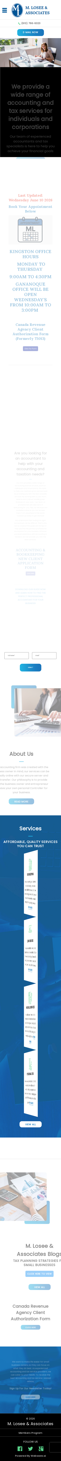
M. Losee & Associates (30, 1424)
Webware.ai (38, 1455)
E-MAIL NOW (30, 32)
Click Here (30, 1326)
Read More (16, 801)
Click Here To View (44, 1273)
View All (30, 1124)
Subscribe (30, 1394)
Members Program (30, 1433)
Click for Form (30, 338)
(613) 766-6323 (31, 23)
